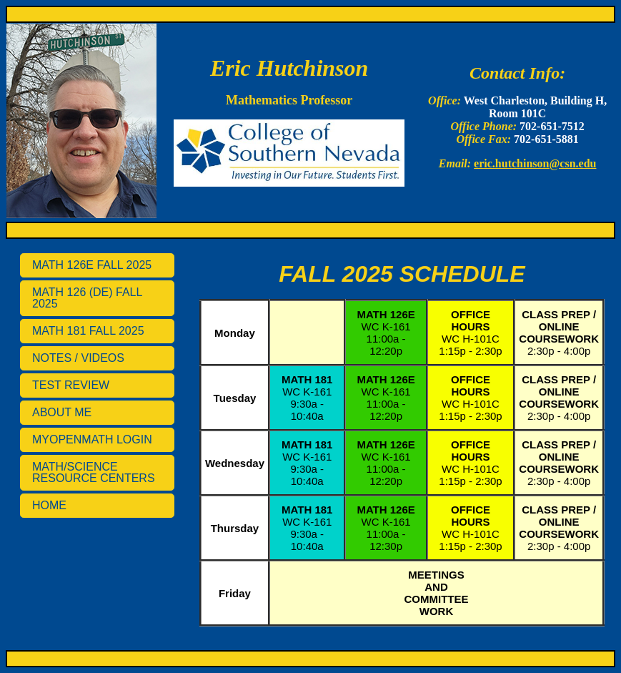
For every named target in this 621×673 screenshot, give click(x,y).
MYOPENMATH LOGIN (92, 439)
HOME (49, 505)
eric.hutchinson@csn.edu (535, 163)
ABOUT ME (61, 412)
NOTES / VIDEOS (78, 358)
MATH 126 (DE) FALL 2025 (87, 298)
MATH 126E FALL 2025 (91, 265)
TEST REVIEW (70, 385)
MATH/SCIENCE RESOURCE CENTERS (93, 472)
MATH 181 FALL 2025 (88, 331)
